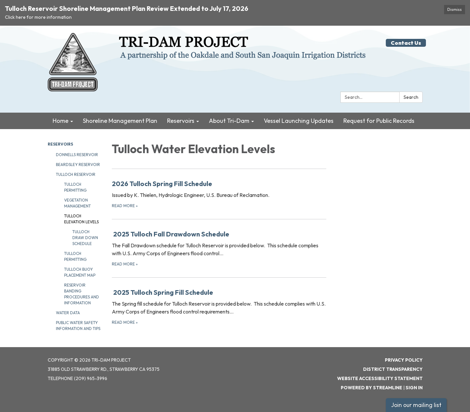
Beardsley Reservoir (78, 164)
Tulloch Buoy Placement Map (79, 272)
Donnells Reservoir (77, 154)
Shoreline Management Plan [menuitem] (120, 120)
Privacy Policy (404, 360)
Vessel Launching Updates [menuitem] (299, 120)
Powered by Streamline (371, 388)
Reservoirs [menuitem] (180, 120)
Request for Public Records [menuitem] (378, 120)
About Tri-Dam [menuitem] (229, 120)
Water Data (68, 312)
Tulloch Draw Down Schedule (85, 237)
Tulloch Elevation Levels (81, 218)
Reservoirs (60, 144)
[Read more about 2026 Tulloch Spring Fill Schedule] (219, 194)
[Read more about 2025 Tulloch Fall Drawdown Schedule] (219, 248)
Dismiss (454, 9)
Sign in (414, 388)
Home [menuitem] (60, 120)
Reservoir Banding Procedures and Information (81, 294)
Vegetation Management (77, 203)
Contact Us (406, 43)
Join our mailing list (416, 405)
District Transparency (393, 369)
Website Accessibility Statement (380, 378)
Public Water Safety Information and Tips (78, 325)
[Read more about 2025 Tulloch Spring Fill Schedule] (219, 306)
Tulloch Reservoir (75, 174)
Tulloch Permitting (75, 187)
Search (411, 97)
